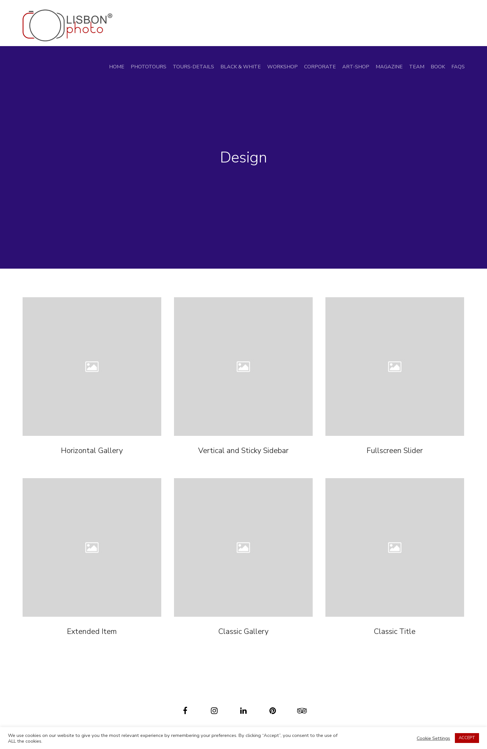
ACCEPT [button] (467, 738)
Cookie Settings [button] (433, 738)
